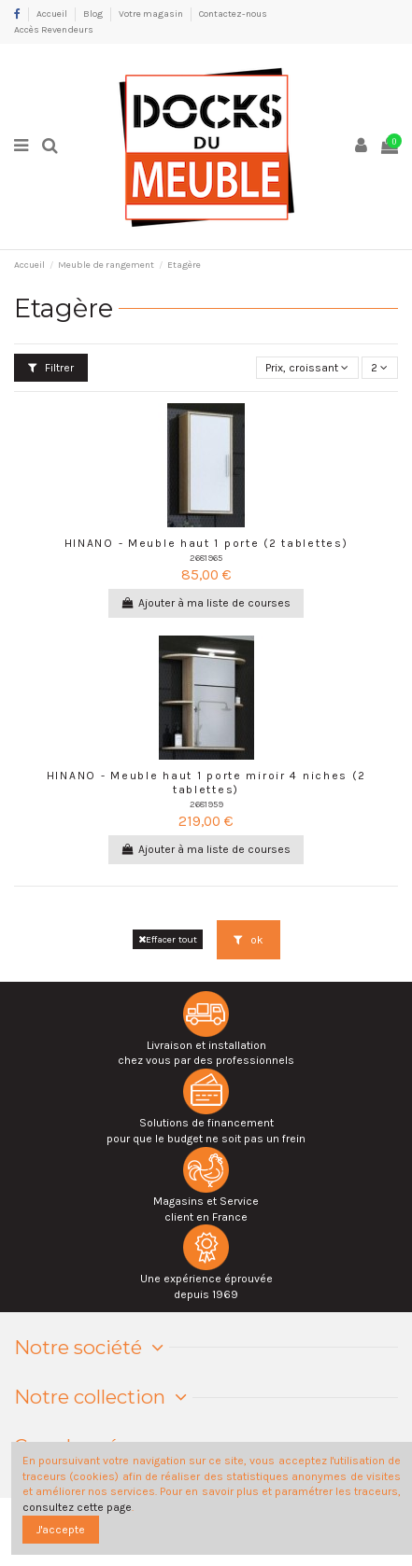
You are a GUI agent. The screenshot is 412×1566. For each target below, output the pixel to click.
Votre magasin (152, 14)
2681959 (206, 804)
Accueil (52, 14)
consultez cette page (77, 1507)
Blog (94, 14)
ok (248, 939)
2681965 (206, 557)
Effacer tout (167, 939)
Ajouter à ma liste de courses (206, 602)
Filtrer (51, 367)
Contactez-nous (233, 14)
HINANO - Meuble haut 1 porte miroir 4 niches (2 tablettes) (206, 782)
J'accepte (60, 1529)
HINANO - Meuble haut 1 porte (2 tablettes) (206, 543)
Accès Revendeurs (53, 29)
